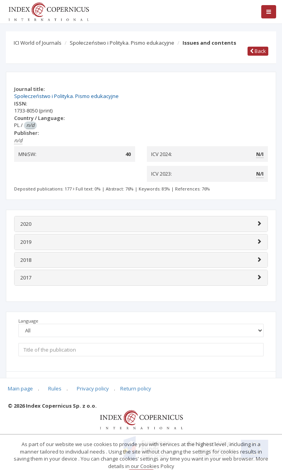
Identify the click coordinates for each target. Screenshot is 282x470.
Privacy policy (93, 388)
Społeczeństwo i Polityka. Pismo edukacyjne (122, 42)
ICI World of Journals (37, 42)
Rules (54, 388)
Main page (20, 388)
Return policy (135, 388)
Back (258, 50)
